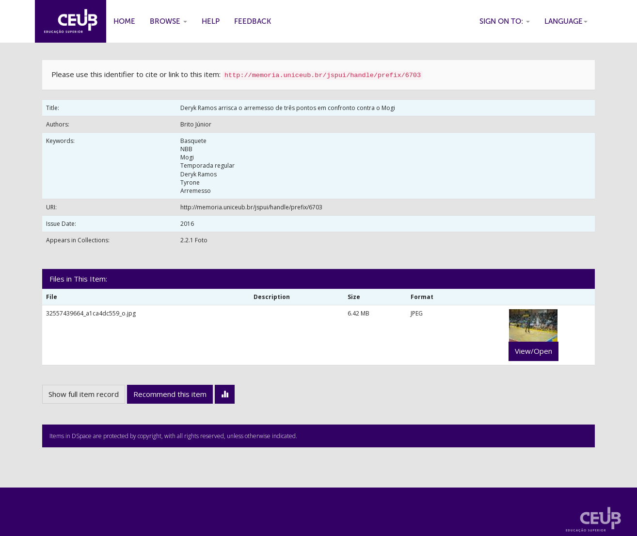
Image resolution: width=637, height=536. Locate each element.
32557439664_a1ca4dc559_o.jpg (91, 313)
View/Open (533, 351)
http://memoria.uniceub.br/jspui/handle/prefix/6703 (251, 207)
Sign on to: (504, 21)
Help (211, 21)
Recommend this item (170, 394)
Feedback (252, 21)
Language (566, 21)
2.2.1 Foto (193, 240)
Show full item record (83, 394)
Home (124, 21)
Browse (168, 21)
